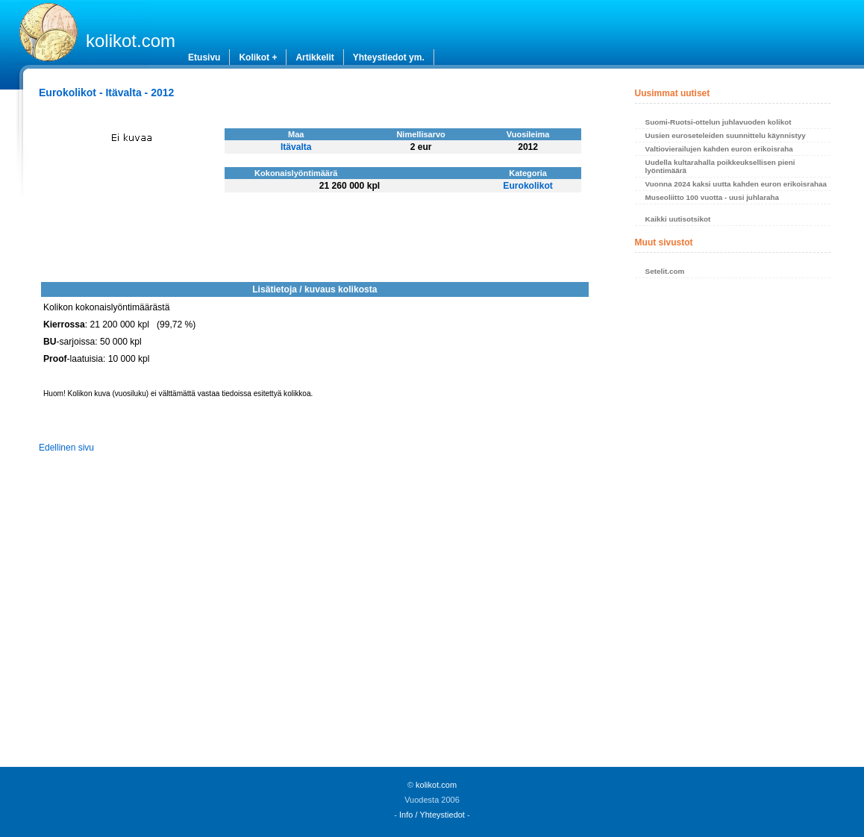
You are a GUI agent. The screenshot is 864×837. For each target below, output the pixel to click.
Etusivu (204, 57)
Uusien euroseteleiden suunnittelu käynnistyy (725, 135)
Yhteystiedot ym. (389, 57)
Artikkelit (314, 57)
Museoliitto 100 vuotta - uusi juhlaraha (712, 197)
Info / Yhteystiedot (432, 814)
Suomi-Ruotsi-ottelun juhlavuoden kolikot (718, 122)
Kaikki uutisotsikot (678, 219)
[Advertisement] (733, 526)
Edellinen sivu (66, 447)
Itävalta (296, 147)
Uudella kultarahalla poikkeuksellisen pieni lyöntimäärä (720, 166)
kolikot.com (130, 41)
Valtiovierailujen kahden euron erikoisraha (719, 149)
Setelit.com (665, 271)
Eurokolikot (528, 186)
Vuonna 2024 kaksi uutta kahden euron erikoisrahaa (736, 184)
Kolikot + (258, 57)
